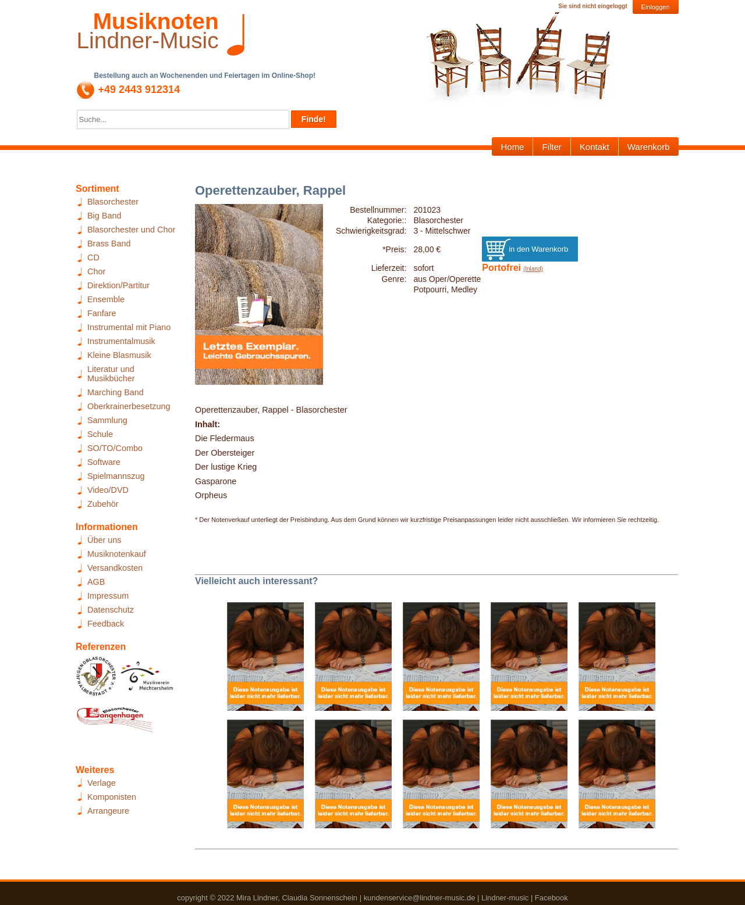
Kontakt (594, 147)
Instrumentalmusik (121, 341)
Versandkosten (115, 568)
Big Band (104, 215)
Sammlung (107, 420)
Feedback (105, 623)
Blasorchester (113, 201)
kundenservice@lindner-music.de (420, 897)
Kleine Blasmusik (119, 355)
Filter (551, 147)
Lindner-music (504, 897)
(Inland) (533, 269)
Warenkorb (648, 147)
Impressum (108, 595)
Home (512, 147)
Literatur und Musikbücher (111, 373)
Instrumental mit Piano (129, 327)
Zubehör (103, 504)
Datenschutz (110, 609)
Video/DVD (108, 490)
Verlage (101, 783)
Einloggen (655, 6)
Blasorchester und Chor (131, 229)
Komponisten (111, 797)
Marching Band (115, 392)
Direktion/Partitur (118, 285)
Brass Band (108, 243)
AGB (96, 581)
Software (103, 462)
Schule (100, 434)
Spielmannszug (115, 476)
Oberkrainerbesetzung (128, 406)
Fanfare (101, 313)
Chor (96, 271)
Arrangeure (108, 810)
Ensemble (106, 299)
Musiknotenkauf (116, 554)
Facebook (551, 897)
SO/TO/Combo (115, 448)
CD (93, 257)
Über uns (104, 540)
